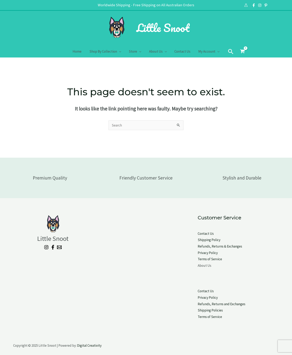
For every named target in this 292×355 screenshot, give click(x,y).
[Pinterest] (266, 5)
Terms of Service (210, 259)
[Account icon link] (246, 5)
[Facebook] (254, 5)
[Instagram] (260, 5)
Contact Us (206, 233)
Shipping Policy (209, 240)
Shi (200, 310)
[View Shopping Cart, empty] (240, 51)
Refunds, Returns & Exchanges (220, 246)
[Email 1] (59, 247)
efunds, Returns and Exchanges (222, 304)
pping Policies (212, 310)
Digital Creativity (89, 345)
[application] (120, 51)
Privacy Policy (208, 253)
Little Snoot (162, 28)
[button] (228, 51)
